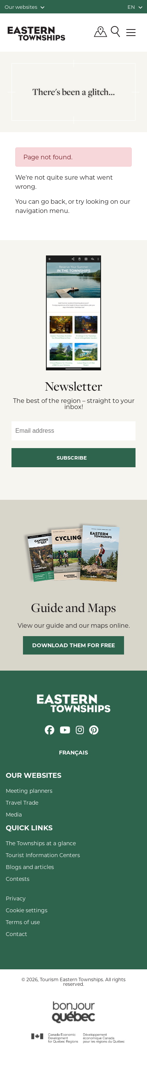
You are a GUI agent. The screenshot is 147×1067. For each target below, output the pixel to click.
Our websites (24, 6)
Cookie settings (26, 910)
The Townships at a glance (41, 843)
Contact (16, 934)
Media (14, 814)
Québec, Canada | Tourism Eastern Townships (36, 33)
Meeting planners (29, 790)
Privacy (16, 898)
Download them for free (73, 645)
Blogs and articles (30, 867)
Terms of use (23, 922)
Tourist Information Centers (43, 855)
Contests (17, 878)
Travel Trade (22, 802)
